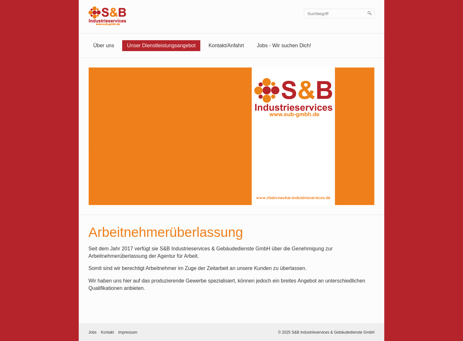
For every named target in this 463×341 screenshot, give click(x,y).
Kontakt (107, 332)
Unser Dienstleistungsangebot (161, 45)
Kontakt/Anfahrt (226, 45)
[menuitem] (103, 45)
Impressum (127, 332)
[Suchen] (369, 13)
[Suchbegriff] (339, 13)
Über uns (103, 45)
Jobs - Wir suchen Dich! (284, 45)
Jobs (92, 332)
